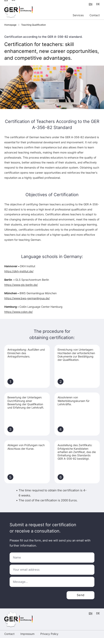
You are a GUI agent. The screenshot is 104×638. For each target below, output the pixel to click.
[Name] (52, 557)
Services (78, 15)
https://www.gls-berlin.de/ (21, 284)
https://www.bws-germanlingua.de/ (27, 298)
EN (90, 4)
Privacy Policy (49, 633)
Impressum (27, 633)
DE (98, 4)
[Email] (52, 570)
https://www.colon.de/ (18, 311)
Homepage (10, 25)
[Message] (52, 582)
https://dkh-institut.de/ (18, 271)
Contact (95, 15)
